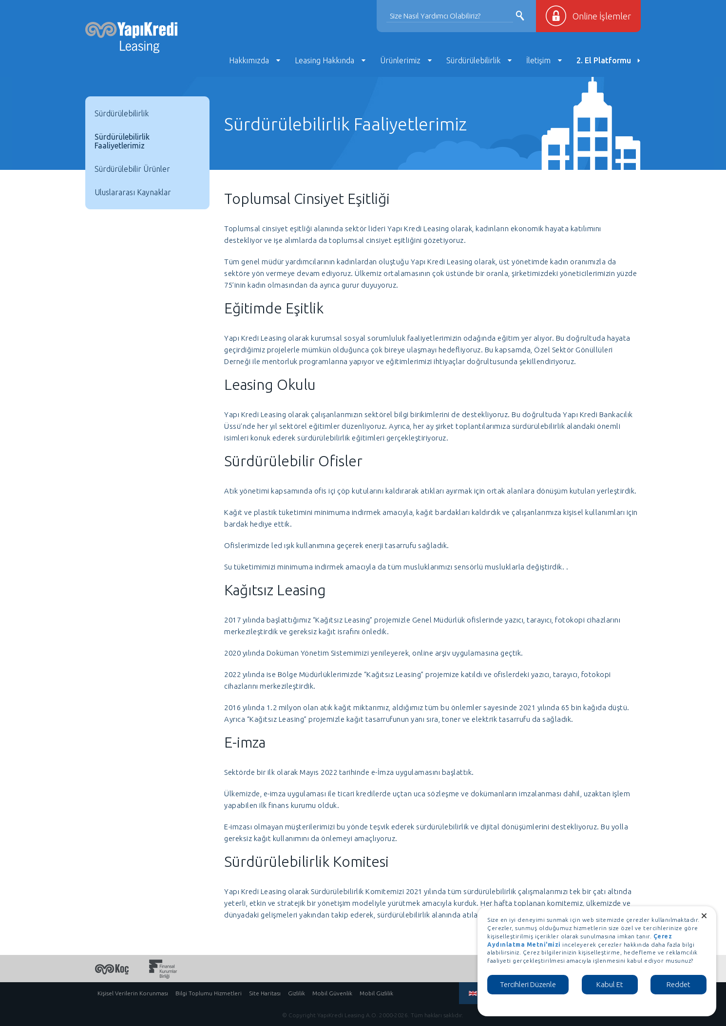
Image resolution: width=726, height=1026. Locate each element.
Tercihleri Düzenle (528, 984)
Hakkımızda (249, 60)
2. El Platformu (603, 60)
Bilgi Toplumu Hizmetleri (208, 993)
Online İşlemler (602, 16)
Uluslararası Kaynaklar (133, 192)
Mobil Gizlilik (376, 993)
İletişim (538, 60)
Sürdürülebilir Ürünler (132, 169)
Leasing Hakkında (324, 60)
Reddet (678, 984)
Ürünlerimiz (400, 60)
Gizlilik (296, 993)
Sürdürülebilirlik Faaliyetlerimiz (122, 141)
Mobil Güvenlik (332, 993)
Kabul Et (609, 984)
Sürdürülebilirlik (473, 60)
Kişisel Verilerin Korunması (132, 993)
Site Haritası (265, 993)
